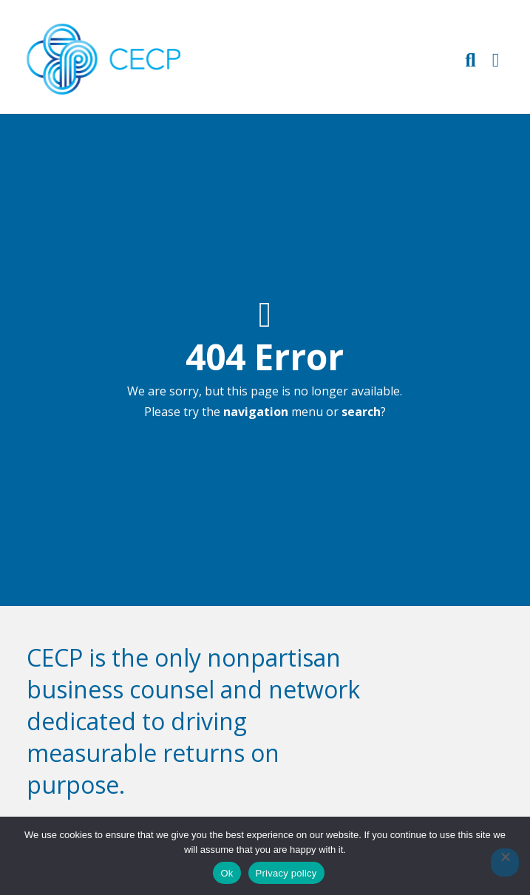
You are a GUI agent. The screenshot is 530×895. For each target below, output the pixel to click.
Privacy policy (286, 873)
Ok (226, 873)
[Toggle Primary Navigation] (496, 59)
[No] (505, 862)
